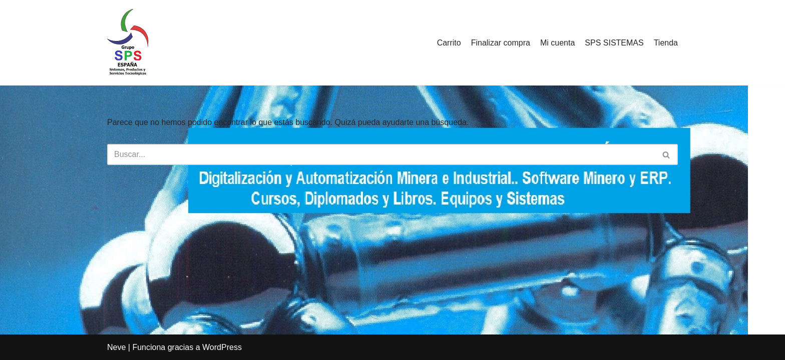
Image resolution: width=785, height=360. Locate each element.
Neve (116, 347)
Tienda (666, 42)
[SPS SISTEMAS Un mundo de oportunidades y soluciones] (128, 42)
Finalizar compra (500, 42)
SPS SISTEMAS (614, 42)
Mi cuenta (557, 42)
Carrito (449, 42)
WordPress (222, 347)
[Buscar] (381, 154)
